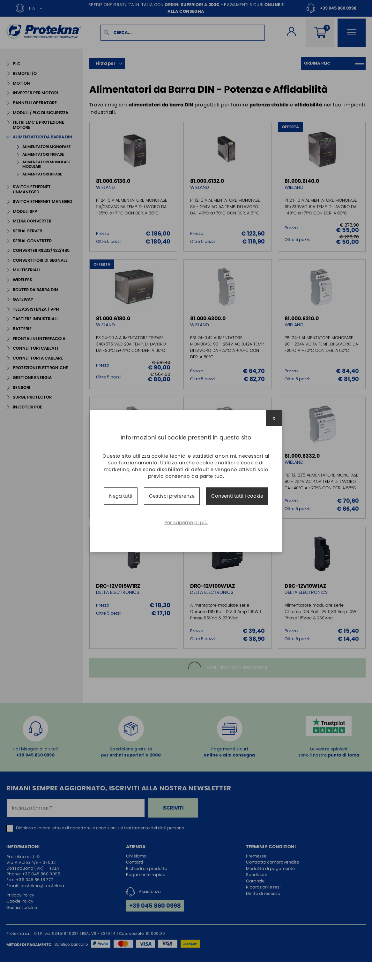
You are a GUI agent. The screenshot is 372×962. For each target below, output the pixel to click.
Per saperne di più (186, 522)
